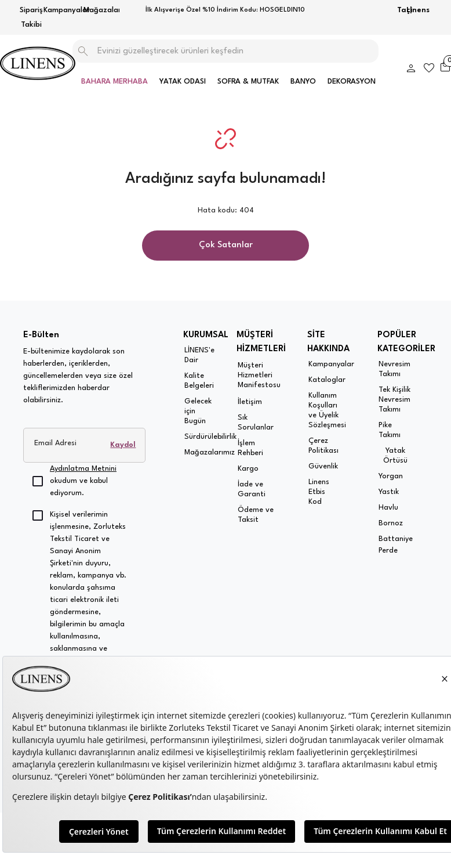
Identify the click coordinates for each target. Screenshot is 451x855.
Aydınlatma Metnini (83, 468)
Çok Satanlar (226, 245)
